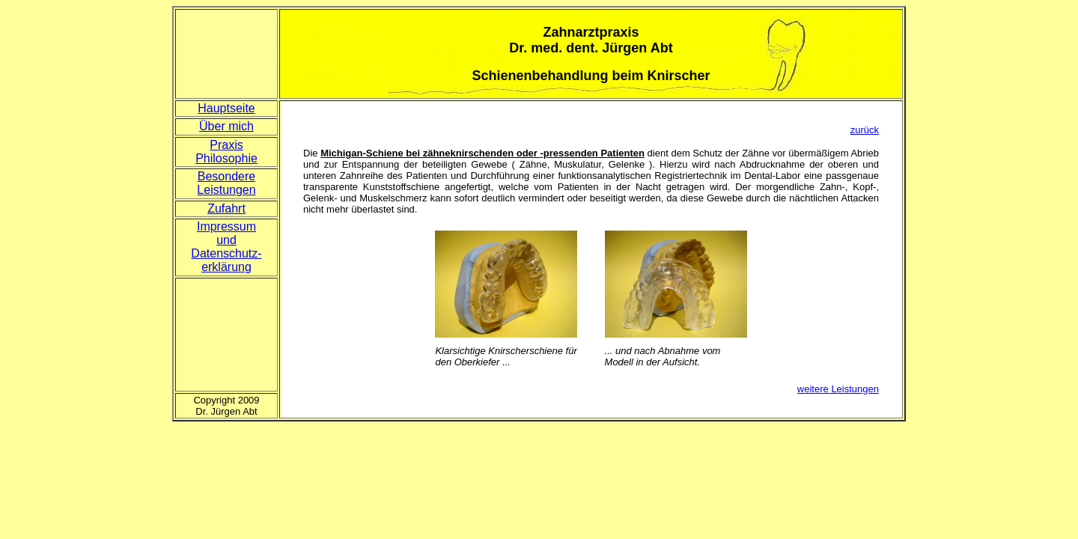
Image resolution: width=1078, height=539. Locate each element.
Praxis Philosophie (226, 151)
